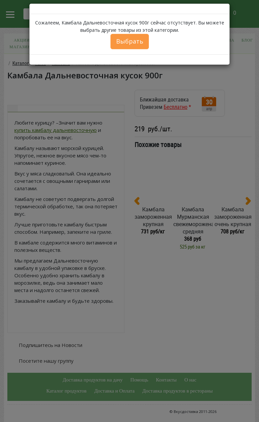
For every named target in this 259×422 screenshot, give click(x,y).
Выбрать (129, 41)
